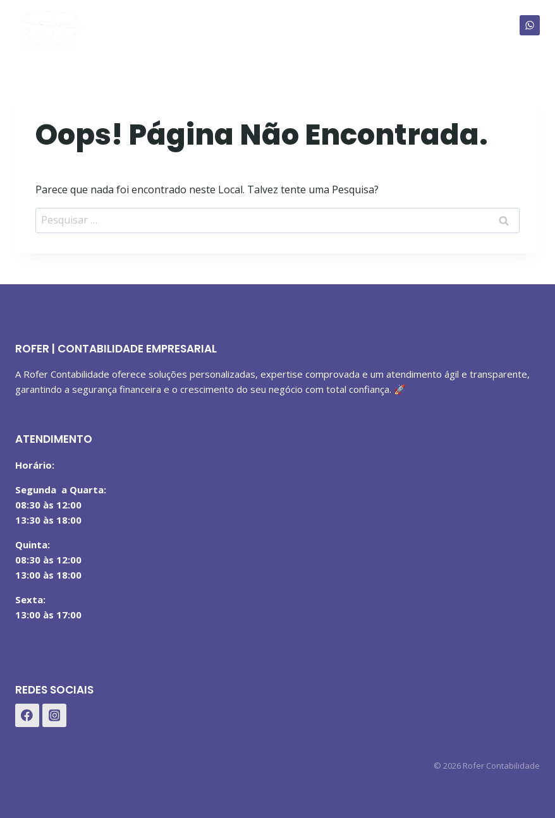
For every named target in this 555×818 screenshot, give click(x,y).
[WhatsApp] (530, 25)
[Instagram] (54, 716)
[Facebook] (27, 716)
